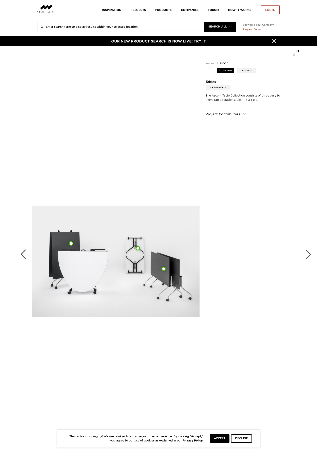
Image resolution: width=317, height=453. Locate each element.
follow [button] (227, 70)
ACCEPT (219, 438)
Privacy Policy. (193, 440)
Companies (190, 9)
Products (163, 9)
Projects (138, 9)
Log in (270, 10)
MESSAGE (247, 70)
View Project (218, 88)
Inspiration (111, 9)
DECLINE (241, 438)
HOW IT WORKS (239, 9)
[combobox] (220, 27)
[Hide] (274, 41)
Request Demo (252, 29)
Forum (213, 9)
